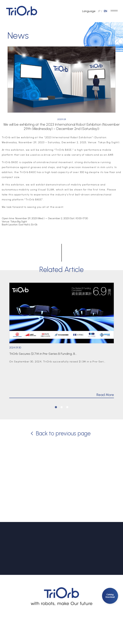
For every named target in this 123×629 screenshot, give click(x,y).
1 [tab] (56, 407)
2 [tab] (62, 407)
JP (99, 11)
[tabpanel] (61, 340)
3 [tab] (67, 407)
